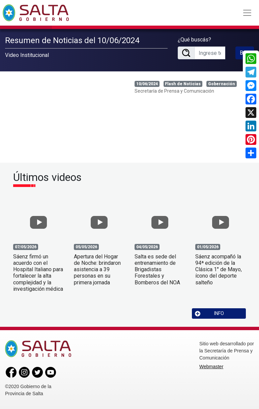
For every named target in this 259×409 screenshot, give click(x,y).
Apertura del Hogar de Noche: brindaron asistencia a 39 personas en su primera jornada (97, 269)
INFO (209, 313)
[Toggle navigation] (247, 12)
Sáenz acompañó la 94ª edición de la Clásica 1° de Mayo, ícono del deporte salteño (218, 269)
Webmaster (211, 366)
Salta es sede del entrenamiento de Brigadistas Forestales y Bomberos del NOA (157, 269)
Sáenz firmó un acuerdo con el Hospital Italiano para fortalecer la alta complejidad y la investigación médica (38, 272)
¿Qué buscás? (194, 39)
